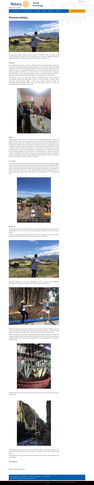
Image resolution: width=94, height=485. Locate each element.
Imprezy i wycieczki (27, 11)
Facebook (82, 1)
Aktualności (16, 11)
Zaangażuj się (46, 476)
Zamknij (48, 483)
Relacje (44, 11)
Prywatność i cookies (34, 476)
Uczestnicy (51, 11)
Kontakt (58, 11)
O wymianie (37, 11)
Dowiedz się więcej (72, 482)
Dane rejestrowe (15, 476)
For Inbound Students (77, 11)
